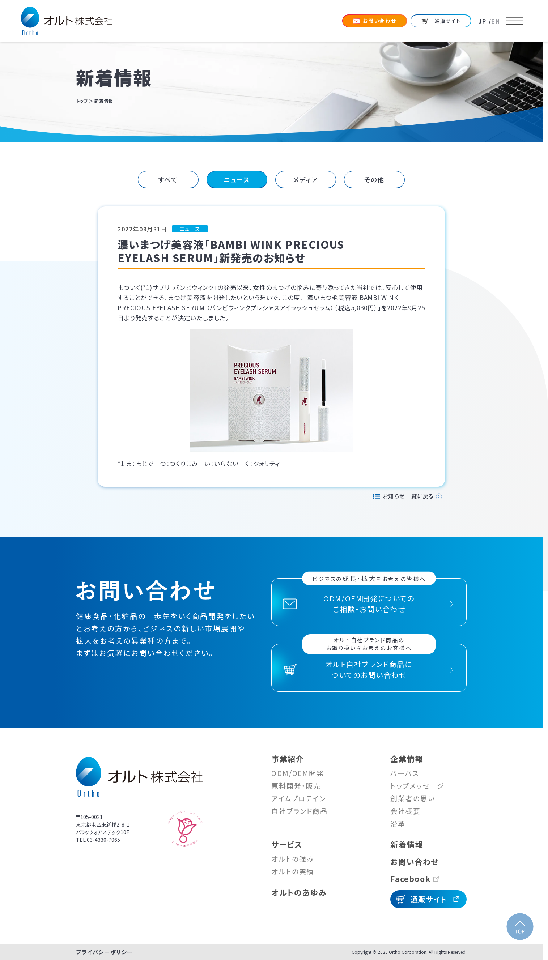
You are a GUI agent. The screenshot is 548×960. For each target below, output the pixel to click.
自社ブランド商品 (299, 811)
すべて (168, 179)
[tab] (168, 179)
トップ (82, 101)
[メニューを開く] (514, 21)
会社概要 (405, 811)
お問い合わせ (414, 861)
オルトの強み (292, 858)
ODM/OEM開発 (297, 773)
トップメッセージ (417, 785)
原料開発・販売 (296, 785)
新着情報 (406, 844)
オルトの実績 (292, 871)
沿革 (397, 823)
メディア (305, 179)
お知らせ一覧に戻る (408, 496)
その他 (374, 179)
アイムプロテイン (298, 798)
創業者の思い (412, 798)
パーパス (404, 773)
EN (495, 21)
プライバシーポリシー (104, 952)
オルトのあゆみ (299, 892)
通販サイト (429, 899)
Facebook (410, 878)
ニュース (237, 179)
